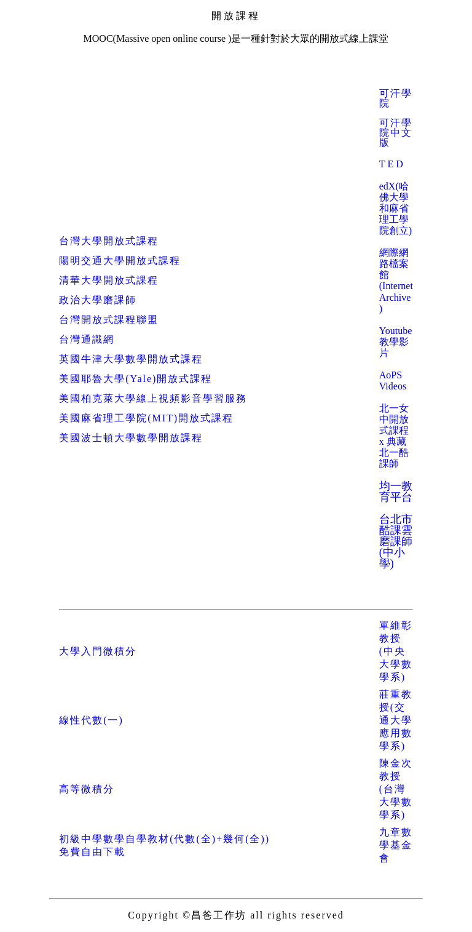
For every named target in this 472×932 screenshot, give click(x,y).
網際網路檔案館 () (396, 280)
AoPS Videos (392, 380)
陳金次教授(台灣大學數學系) (395, 789)
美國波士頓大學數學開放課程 (131, 437)
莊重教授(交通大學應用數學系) (395, 720)
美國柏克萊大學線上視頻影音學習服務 (153, 398)
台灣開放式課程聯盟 (109, 319)
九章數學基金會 (395, 845)
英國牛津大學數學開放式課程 (131, 359)
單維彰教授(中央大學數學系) (395, 651)
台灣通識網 (86, 339)
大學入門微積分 (97, 651)
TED (392, 164)
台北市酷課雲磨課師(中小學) (395, 541)
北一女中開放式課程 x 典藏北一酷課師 (394, 436)
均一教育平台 (395, 491)
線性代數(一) (91, 720)
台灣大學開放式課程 (109, 241)
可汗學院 (395, 98)
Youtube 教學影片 (395, 341)
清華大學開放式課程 (109, 280)
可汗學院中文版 (395, 132)
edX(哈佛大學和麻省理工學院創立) (395, 208)
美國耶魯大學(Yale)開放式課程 (135, 378)
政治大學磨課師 (97, 300)
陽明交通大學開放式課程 (120, 260)
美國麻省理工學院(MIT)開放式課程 (146, 418)
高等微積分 (86, 789)
